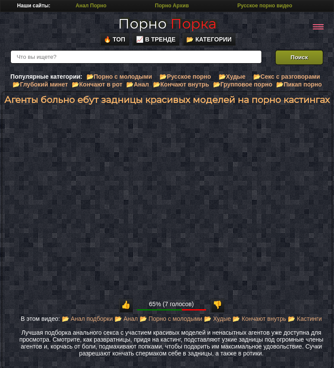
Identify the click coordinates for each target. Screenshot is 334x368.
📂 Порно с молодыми (171, 318)
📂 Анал (126, 318)
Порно (167, 23)
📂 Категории (209, 39)
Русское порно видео (264, 6)
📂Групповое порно (242, 84)
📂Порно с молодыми (119, 76)
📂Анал (137, 84)
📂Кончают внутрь (181, 84)
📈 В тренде (156, 39)
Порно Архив (172, 6)
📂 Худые (217, 318)
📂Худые (232, 76)
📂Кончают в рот (97, 84)
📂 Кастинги (305, 318)
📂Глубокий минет (40, 84)
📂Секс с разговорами (286, 76)
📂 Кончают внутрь (259, 318)
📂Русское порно (185, 76)
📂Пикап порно (298, 84)
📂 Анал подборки (87, 318)
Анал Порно (91, 6)
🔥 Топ (114, 39)
